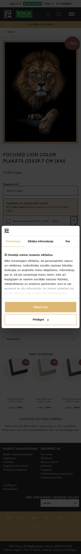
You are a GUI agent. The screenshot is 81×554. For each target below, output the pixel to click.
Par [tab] (67, 241)
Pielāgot (40, 319)
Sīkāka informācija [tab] (40, 241)
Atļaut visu (40, 307)
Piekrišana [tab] (13, 241)
